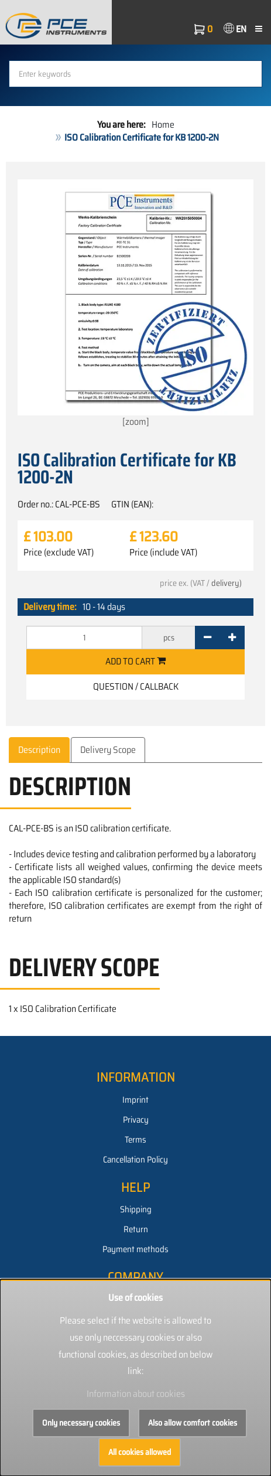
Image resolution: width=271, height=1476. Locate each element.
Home (163, 124)
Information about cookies (136, 1393)
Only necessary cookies (81, 1422)
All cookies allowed (139, 1452)
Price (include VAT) (163, 552)
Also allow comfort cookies (192, 1422)
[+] (232, 637)
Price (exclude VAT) (58, 552)
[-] (207, 637)
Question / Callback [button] (136, 686)
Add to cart (135, 661)
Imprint (135, 1100)
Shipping (136, 1209)
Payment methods (135, 1249)
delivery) (226, 583)
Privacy (136, 1120)
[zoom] (135, 304)
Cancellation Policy (135, 1160)
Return (136, 1229)
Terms (135, 1140)
